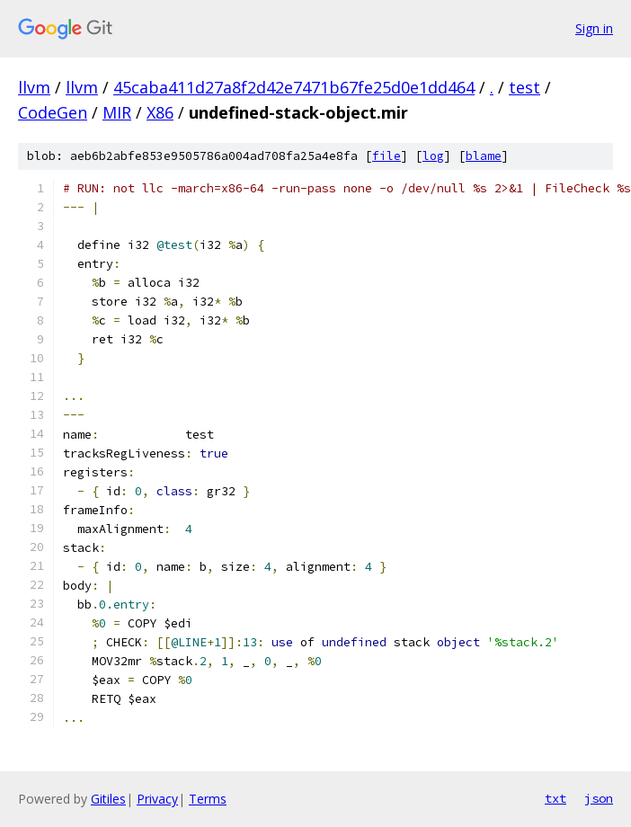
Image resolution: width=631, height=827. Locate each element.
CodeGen (52, 112)
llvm (34, 87)
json (598, 798)
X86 (160, 112)
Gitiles (108, 798)
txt (555, 798)
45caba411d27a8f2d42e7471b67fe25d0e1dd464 (294, 87)
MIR (116, 112)
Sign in (594, 28)
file (386, 156)
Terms (208, 798)
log (433, 156)
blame (484, 156)
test (524, 87)
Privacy (157, 798)
